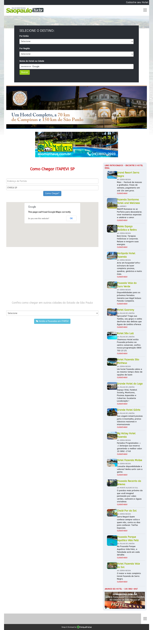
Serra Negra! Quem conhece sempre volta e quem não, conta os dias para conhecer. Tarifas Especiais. (128, 522)
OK (71, 218)
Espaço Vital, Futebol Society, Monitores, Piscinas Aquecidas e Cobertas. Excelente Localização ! (127, 395)
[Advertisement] (52, 274)
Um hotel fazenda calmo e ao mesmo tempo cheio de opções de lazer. (129, 372)
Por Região (24, 48)
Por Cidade (11, 308)
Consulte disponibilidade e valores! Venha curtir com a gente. (129, 469)
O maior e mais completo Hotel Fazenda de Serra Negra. (129, 576)
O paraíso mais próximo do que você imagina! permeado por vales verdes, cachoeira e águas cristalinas (130, 496)
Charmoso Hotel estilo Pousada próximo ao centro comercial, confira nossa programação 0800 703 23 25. (129, 345)
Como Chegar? (52, 193)
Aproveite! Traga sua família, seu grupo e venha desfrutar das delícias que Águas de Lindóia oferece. (129, 320)
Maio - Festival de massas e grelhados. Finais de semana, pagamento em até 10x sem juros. (129, 186)
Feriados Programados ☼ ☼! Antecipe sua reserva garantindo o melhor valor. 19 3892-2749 (129, 447)
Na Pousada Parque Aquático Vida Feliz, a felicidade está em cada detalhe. (128, 550)
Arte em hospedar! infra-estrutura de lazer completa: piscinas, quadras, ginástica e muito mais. (129, 268)
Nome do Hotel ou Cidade (31, 61)
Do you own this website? (38, 218)
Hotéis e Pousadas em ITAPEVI (52, 321)
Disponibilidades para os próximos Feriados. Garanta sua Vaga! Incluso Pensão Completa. (129, 296)
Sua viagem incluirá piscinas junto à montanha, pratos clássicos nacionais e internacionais (130, 420)
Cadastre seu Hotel (137, 2)
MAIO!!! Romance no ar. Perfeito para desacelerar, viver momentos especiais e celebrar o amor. (129, 213)
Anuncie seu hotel (113, 589)
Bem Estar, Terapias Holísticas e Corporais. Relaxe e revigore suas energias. (128, 240)
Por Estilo (24, 36)
